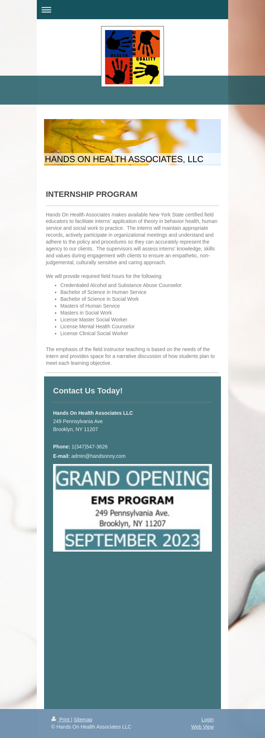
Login (207, 719)
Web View (202, 727)
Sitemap (83, 719)
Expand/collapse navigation (132, 9)
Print (61, 719)
